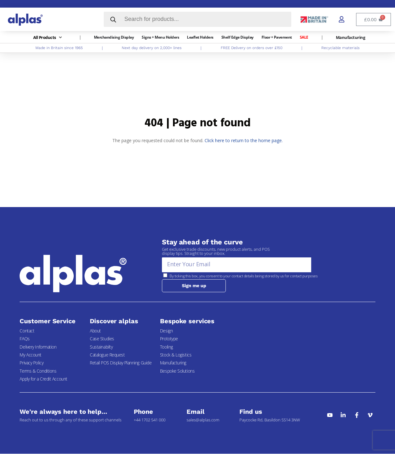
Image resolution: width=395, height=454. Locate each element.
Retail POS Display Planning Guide (120, 363)
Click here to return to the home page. (244, 140)
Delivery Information (38, 347)
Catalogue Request (107, 355)
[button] (48, 37)
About (95, 331)
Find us (250, 412)
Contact (27, 331)
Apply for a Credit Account (43, 379)
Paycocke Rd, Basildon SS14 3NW (269, 420)
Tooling (166, 347)
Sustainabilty (101, 347)
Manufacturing (173, 363)
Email (196, 412)
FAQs (24, 339)
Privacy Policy (31, 363)
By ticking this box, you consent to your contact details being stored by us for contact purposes (244, 276)
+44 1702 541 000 (149, 420)
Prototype (169, 339)
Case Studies (102, 339)
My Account (30, 355)
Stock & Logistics (175, 355)
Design (166, 331)
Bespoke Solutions (177, 371)
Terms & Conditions (38, 371)
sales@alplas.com (203, 420)
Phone (143, 412)
